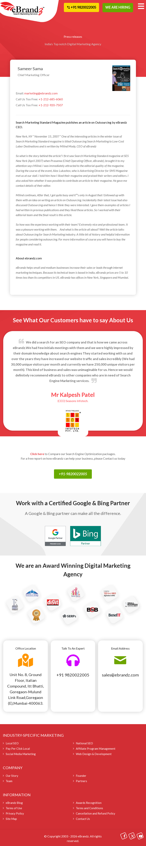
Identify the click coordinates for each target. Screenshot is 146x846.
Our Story (12, 775)
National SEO (84, 743)
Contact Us (83, 818)
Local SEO (12, 743)
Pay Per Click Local (18, 748)
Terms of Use (14, 808)
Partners (81, 781)
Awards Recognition (89, 802)
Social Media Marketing (21, 754)
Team (9, 781)
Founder (81, 775)
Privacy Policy (15, 813)
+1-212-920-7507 (51, 105)
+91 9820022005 (72, 674)
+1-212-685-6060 (51, 99)
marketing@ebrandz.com (41, 93)
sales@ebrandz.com (120, 674)
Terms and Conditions (89, 808)
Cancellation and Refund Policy (95, 813)
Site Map (11, 818)
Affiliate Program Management (95, 748)
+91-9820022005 (73, 474)
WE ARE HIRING (117, 7)
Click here (37, 454)
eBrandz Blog (14, 802)
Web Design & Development (94, 754)
